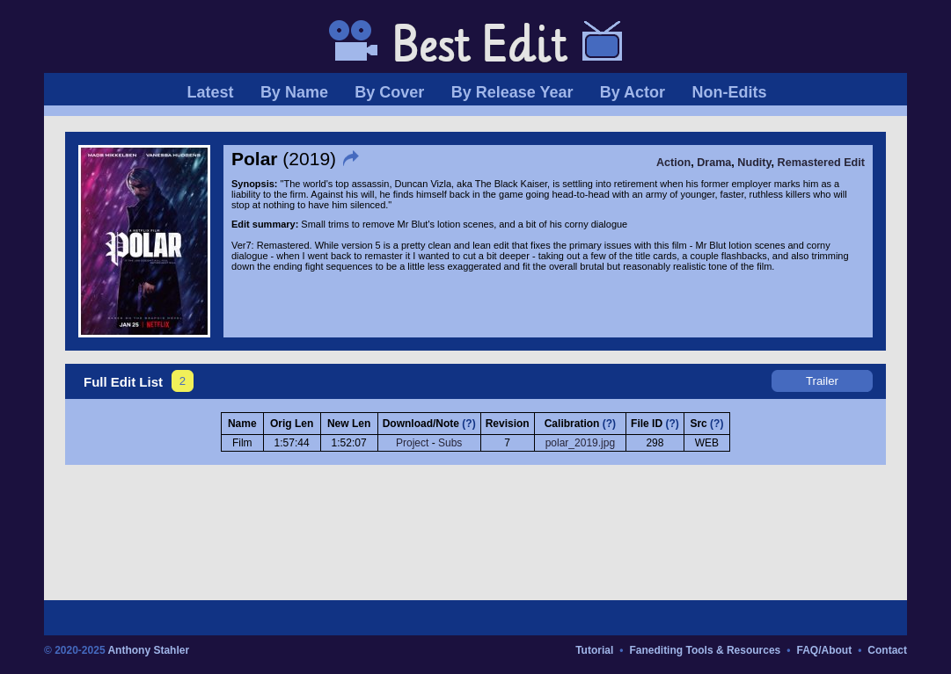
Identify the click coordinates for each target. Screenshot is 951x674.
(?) (468, 423)
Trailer (822, 381)
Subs (450, 443)
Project (412, 443)
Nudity (754, 162)
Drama (714, 162)
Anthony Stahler (148, 650)
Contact (887, 650)
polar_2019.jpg (580, 443)
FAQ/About (824, 650)
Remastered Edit (821, 162)
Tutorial (594, 650)
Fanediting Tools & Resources (704, 650)
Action (673, 162)
